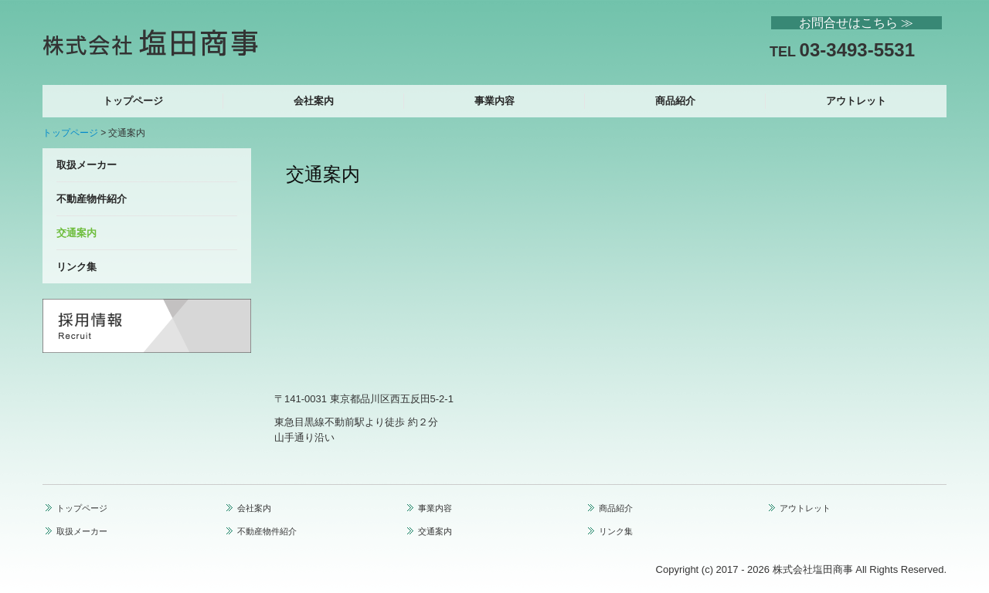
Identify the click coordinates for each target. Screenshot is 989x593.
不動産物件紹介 (91, 199)
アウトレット (856, 101)
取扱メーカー (86, 165)
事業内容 (494, 101)
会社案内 (314, 101)
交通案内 (76, 233)
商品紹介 (675, 101)
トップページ (133, 101)
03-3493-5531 (857, 49)
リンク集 (76, 267)
